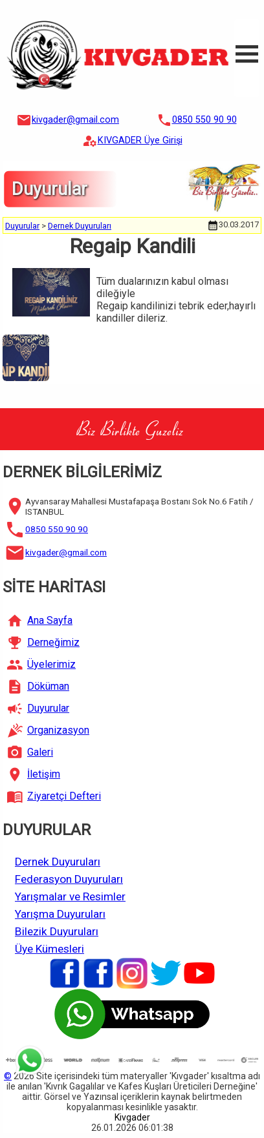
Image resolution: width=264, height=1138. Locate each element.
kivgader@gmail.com (75, 119)
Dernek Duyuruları (79, 226)
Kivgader (132, 1117)
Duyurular (22, 226)
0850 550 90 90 (204, 119)
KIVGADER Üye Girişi (140, 140)
